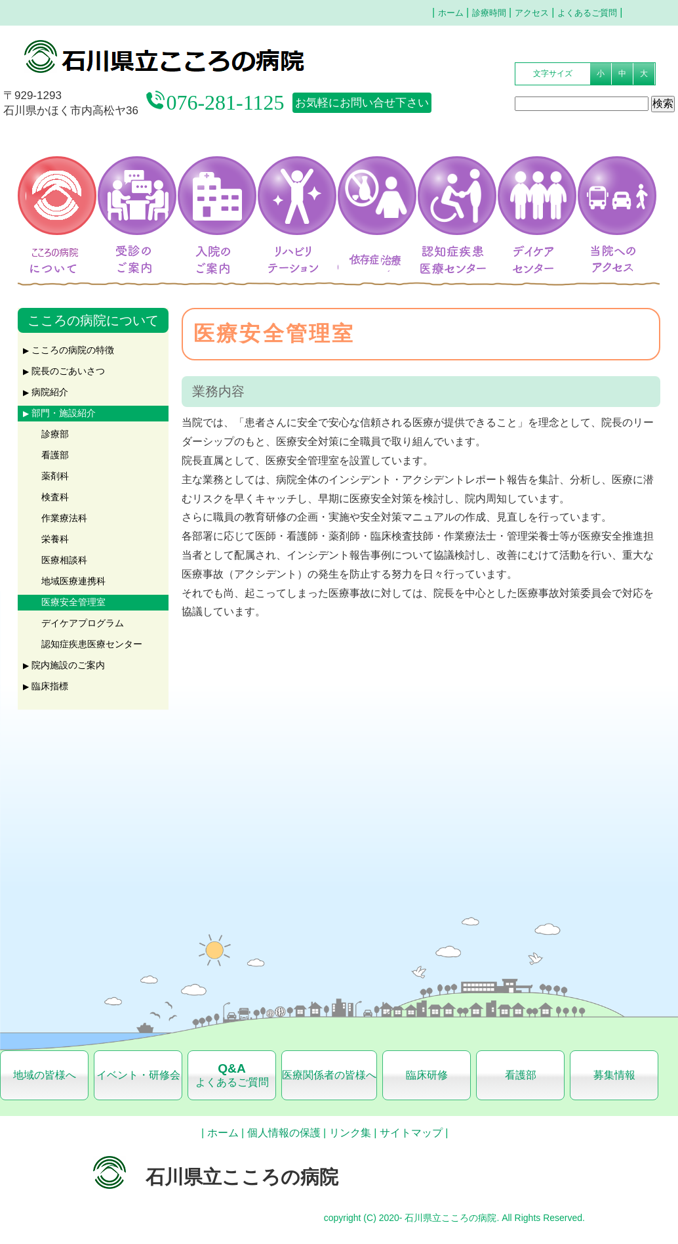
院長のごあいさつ (68, 371)
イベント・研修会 (138, 1075)
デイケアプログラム (82, 623)
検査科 (55, 497)
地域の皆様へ (44, 1075)
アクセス (532, 13)
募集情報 (614, 1075)
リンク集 (350, 1132)
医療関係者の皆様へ (329, 1075)
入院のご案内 (215, 191)
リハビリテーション (295, 191)
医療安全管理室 (73, 602)
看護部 (55, 455)
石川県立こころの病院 (204, 56)
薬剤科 (55, 476)
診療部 (55, 434)
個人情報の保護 (284, 1132)
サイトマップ (411, 1132)
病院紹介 (49, 392)
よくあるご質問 (587, 13)
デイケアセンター (535, 191)
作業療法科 (64, 518)
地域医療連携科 (73, 581)
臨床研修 (427, 1075)
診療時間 (489, 13)
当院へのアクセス (613, 262)
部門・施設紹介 (63, 413)
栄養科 (55, 539)
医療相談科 (64, 560)
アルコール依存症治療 (381, 191)
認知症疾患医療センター (455, 191)
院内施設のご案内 (68, 665)
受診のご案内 (135, 191)
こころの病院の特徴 (72, 350)
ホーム (451, 13)
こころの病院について (55, 191)
